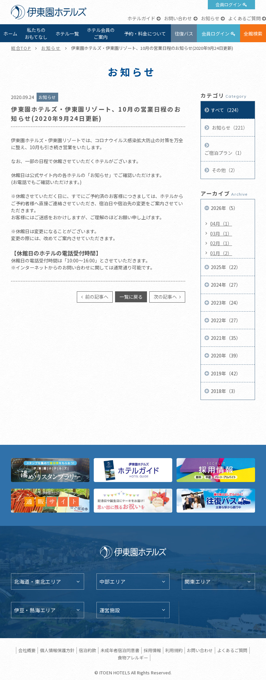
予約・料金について (145, 33)
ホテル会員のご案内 (101, 33)
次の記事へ (166, 296)
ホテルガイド (141, 18)
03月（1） (221, 233)
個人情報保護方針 (57, 650)
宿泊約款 (87, 650)
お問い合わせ (178, 18)
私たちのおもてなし (36, 33)
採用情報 (152, 650)
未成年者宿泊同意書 (119, 650)
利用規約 (174, 650)
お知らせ (210, 18)
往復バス (184, 33)
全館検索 (253, 33)
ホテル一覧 (67, 33)
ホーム (10, 33)
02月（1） (221, 243)
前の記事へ (96, 296)
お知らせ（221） (229, 127)
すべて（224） (226, 110)
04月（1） (221, 223)
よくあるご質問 (244, 18)
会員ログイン (228, 4)
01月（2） (221, 253)
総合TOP (21, 48)
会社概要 (27, 650)
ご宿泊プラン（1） (224, 152)
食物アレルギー (133, 657)
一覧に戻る (131, 296)
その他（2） (224, 170)
